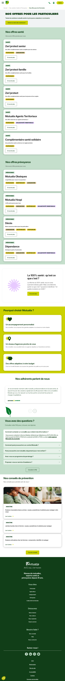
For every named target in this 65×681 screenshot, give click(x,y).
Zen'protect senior (15, 46)
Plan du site (32, 668)
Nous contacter (32, 639)
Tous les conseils (32, 552)
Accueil (5, 8)
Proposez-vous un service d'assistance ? (18, 462)
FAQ (32, 636)
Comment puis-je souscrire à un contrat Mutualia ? (22, 445)
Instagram (34, 654)
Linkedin (30, 654)
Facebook (26, 654)
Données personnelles (32, 679)
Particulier (32, 588)
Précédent (30, 411)
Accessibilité (32, 672)
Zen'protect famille (15, 69)
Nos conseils (32, 633)
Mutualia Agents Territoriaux (21, 116)
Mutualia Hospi (13, 199)
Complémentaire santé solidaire (23, 139)
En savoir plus (33, 293)
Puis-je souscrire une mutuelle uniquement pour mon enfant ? (25, 451)
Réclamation (32, 664)
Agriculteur (33, 591)
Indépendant (32, 594)
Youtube (38, 654)
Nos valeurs (32, 615)
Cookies (32, 675)
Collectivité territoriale (33, 600)
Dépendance (12, 246)
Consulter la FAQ (32, 470)
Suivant (35, 411)
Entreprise (32, 597)
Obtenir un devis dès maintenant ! (17, 22)
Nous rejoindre (32, 618)
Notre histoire (32, 612)
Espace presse (32, 621)
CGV (32, 660)
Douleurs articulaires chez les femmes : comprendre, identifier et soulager (26, 540)
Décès (8, 223)
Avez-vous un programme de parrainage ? (19, 456)
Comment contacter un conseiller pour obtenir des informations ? (26, 432)
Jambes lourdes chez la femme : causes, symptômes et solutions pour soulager (28, 526)
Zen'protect (11, 92)
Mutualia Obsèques (16, 176)
